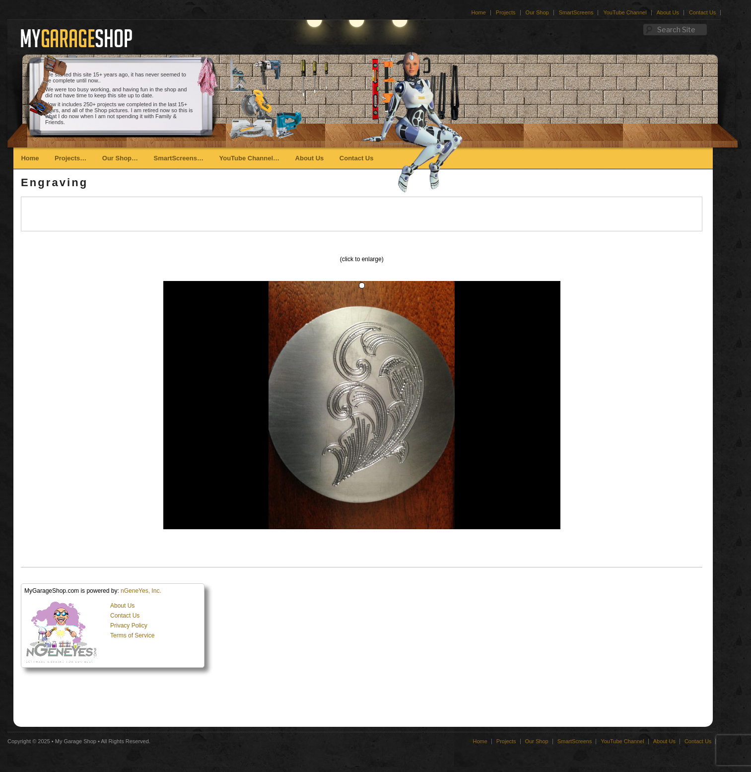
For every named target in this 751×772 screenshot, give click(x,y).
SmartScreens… (179, 158)
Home (479, 12)
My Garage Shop (75, 741)
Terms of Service (132, 635)
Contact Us (702, 12)
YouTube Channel (624, 12)
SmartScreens (576, 12)
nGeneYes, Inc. (141, 590)
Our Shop (537, 12)
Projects (506, 12)
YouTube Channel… (249, 158)
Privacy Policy (128, 625)
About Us (668, 12)
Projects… (70, 158)
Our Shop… (120, 158)
